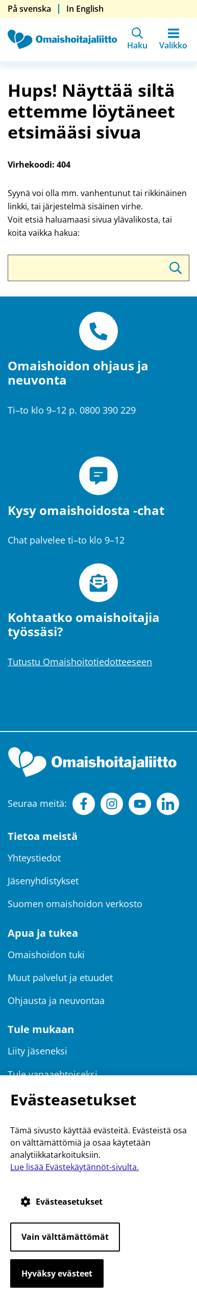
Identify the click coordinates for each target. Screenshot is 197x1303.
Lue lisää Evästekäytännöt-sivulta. (74, 1167)
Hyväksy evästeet (56, 1273)
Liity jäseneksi (37, 1051)
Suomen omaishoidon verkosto (75, 904)
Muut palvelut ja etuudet (60, 977)
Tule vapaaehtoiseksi (52, 1074)
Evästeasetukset (61, 1201)
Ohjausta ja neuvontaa (56, 1000)
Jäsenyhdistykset (43, 881)
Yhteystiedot (34, 858)
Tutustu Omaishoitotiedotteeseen (80, 662)
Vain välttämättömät (65, 1236)
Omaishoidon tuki (46, 954)
